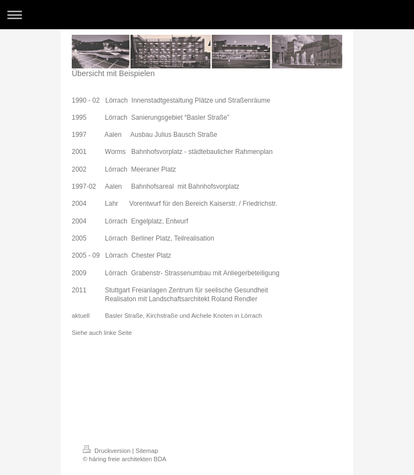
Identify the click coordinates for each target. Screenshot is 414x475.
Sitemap (147, 450)
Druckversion (107, 450)
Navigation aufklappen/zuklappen (207, 14)
